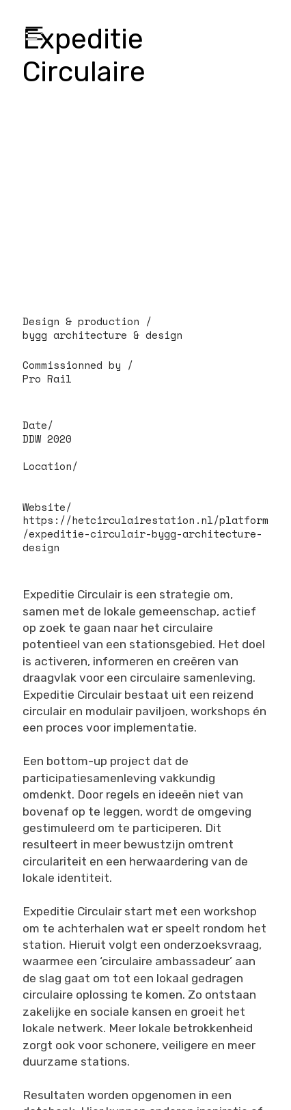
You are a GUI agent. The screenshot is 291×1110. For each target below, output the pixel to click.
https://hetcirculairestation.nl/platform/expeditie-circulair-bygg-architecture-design (145, 533)
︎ (34, 33)
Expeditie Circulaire (84, 55)
